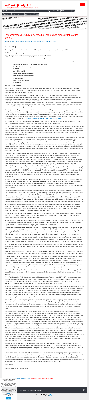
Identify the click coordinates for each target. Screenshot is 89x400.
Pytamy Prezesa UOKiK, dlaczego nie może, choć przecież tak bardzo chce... (33, 41)
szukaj (83, 4)
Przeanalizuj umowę (41, 11)
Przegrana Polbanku (9, 14)
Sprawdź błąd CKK (54, 11)
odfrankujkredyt (18, 5)
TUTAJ (8, 393)
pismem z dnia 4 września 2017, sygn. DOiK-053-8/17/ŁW (43, 118)
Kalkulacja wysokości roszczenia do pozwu (16, 11)
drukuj (84, 390)
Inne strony (20, 14)
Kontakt (36, 14)
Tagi (73, 11)
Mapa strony (29, 14)
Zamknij (9, 398)
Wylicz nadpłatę (66, 11)
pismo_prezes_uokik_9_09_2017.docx (19, 378)
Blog (32, 11)
